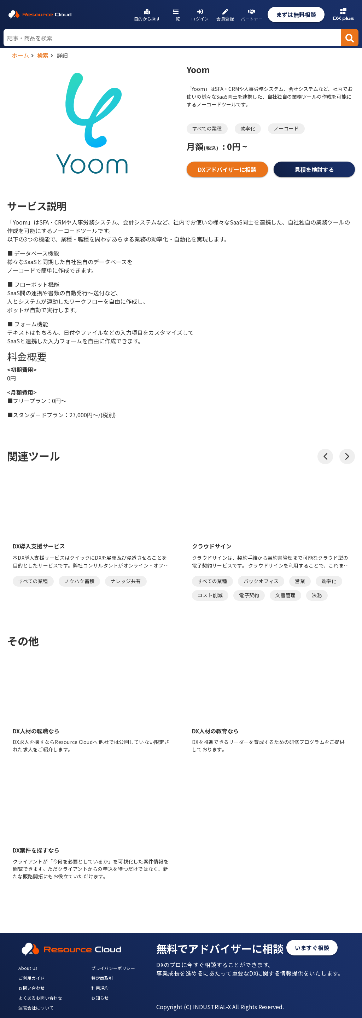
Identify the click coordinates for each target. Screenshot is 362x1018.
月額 (202, 146)
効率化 (248, 128)
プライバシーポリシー (113, 968)
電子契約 (249, 595)
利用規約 (100, 988)
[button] (325, 456)
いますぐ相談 (312, 947)
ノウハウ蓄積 (79, 580)
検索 (43, 55)
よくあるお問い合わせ (40, 998)
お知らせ (100, 998)
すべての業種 (207, 128)
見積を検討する (314, 169)
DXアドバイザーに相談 (227, 169)
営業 (300, 580)
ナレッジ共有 (126, 580)
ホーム (20, 55)
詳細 (62, 55)
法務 (317, 595)
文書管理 (285, 595)
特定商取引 (102, 978)
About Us (27, 968)
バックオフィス (261, 580)
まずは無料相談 (296, 14)
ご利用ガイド (31, 978)
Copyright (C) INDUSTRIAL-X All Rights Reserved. (220, 1006)
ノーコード (286, 128)
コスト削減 (210, 595)
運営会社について (35, 1008)
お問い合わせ (31, 988)
